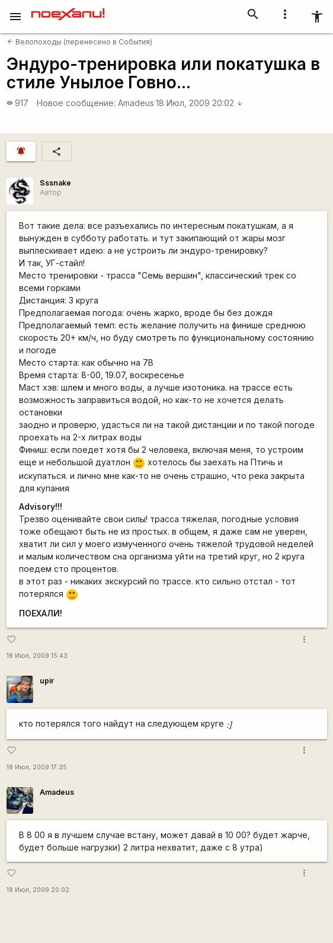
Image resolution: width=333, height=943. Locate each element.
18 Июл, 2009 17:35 (37, 767)
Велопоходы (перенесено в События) (80, 41)
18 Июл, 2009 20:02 (199, 103)
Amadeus (136, 103)
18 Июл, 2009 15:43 (37, 656)
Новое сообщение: (76, 103)
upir (47, 680)
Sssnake (55, 182)
